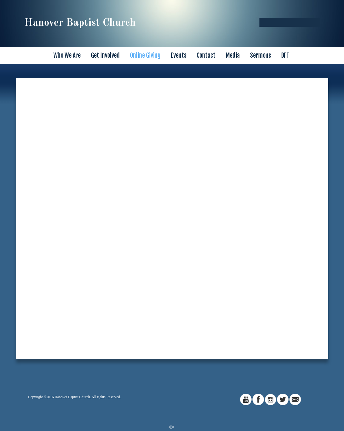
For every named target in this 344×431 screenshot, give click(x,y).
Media (233, 55)
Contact (206, 55)
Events (178, 55)
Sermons (260, 55)
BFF (285, 55)
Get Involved (105, 55)
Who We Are (67, 55)
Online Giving (145, 55)
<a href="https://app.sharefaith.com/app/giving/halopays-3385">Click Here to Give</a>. (172, 216)
